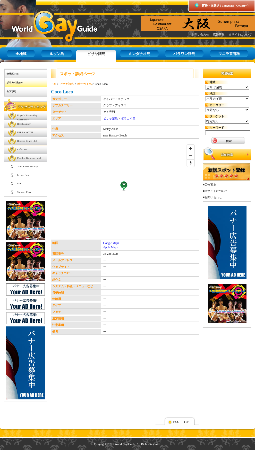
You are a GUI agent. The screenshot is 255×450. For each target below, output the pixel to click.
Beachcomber (24, 124)
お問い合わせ (200, 34)
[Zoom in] (190, 148)
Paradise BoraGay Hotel (29, 158)
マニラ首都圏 (229, 54)
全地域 (21, 54)
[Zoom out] (190, 155)
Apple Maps (110, 247)
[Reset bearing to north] (190, 163)
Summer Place (24, 192)
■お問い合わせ (212, 197)
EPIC (20, 183)
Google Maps (111, 243)
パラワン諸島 (184, 54)
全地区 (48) (12, 73)
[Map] (124, 191)
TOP (53, 84)
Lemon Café (23, 175)
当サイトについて (240, 34)
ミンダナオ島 (139, 54)
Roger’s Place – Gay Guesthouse (27, 117)
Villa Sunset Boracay (27, 166)
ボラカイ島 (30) (15, 82)
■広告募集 (209, 184)
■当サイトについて (215, 191)
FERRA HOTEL (25, 132)
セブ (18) (11, 91)
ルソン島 (57, 54)
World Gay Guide (47, 26)
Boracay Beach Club (27, 141)
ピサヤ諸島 (96, 54)
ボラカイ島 (84, 84)
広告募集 (219, 34)
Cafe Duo (22, 149)
